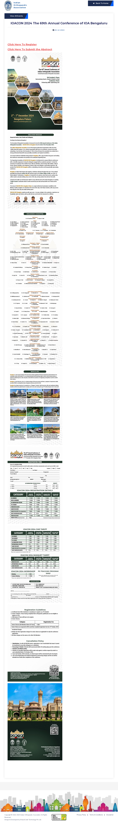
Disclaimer (110, 815)
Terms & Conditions (96, 815)
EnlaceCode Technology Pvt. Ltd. (30, 820)
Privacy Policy (81, 815)
